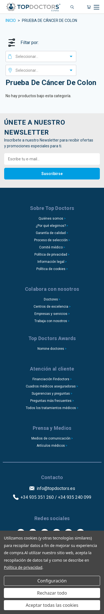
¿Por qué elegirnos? (51, 226)
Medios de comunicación (50, 438)
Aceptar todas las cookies (52, 605)
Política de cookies (50, 269)
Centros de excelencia (51, 307)
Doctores (51, 299)
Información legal (50, 262)
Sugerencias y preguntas (51, 393)
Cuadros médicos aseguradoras (51, 386)
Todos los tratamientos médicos (51, 408)
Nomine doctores (50, 349)
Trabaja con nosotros (50, 321)
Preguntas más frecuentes (51, 401)
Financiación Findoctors (50, 379)
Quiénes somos (51, 218)
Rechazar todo (52, 593)
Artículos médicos (51, 446)
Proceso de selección (51, 240)
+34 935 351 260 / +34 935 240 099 (56, 497)
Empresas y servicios (50, 314)
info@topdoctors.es (56, 488)
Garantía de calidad (51, 233)
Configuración (52, 581)
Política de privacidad (50, 254)
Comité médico (51, 247)
